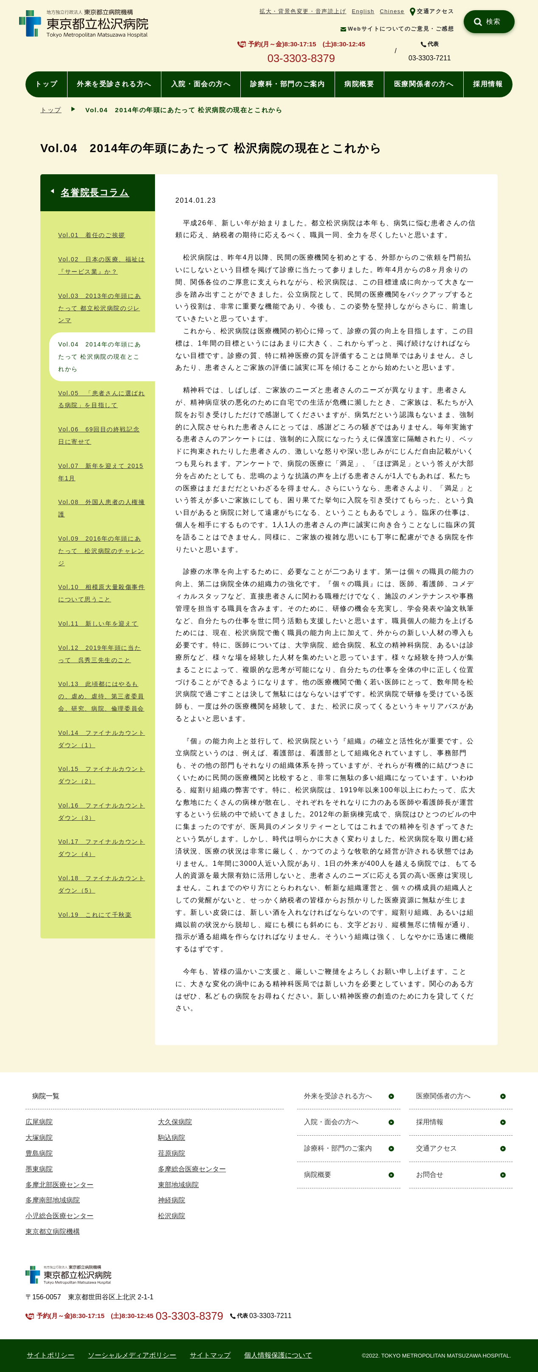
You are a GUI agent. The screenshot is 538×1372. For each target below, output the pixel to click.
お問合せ (429, 1174)
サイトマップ (210, 1355)
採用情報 (488, 84)
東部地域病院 (178, 1184)
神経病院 (171, 1200)
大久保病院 (175, 1121)
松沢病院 (171, 1215)
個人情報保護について (278, 1355)
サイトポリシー (50, 1355)
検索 (493, 21)
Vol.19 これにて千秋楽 (95, 914)
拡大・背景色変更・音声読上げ (302, 11)
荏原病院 (171, 1153)
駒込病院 (171, 1137)
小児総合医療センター (59, 1215)
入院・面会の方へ (201, 84)
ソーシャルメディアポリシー (132, 1355)
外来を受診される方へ (114, 84)
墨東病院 (39, 1169)
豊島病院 (39, 1153)
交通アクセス (435, 11)
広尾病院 (39, 1121)
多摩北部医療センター (59, 1184)
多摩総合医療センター (192, 1169)
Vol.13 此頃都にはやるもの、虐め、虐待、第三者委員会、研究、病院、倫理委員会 (101, 696)
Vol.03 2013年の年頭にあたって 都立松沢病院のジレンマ (99, 308)
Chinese (392, 11)
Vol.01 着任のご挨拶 (91, 235)
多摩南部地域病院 (52, 1200)
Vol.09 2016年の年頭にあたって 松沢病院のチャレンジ (101, 551)
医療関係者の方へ (424, 84)
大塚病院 (39, 1137)
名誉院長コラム (95, 192)
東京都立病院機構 (52, 1231)
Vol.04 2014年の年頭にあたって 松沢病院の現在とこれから (99, 356)
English (363, 11)
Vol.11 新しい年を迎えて (98, 623)
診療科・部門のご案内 (287, 84)
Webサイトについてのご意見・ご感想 (401, 29)
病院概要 (359, 84)
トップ (46, 84)
